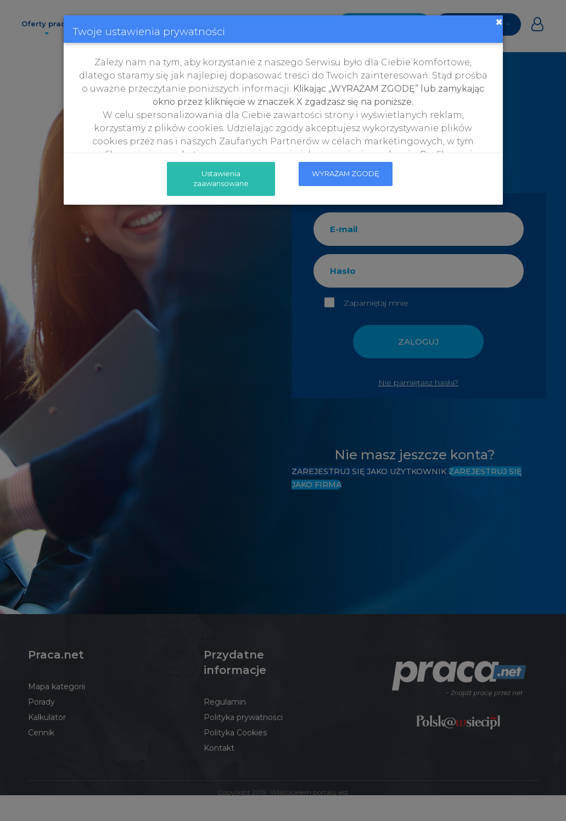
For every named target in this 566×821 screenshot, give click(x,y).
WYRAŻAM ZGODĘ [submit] (345, 173)
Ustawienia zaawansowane (221, 178)
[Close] (499, 22)
